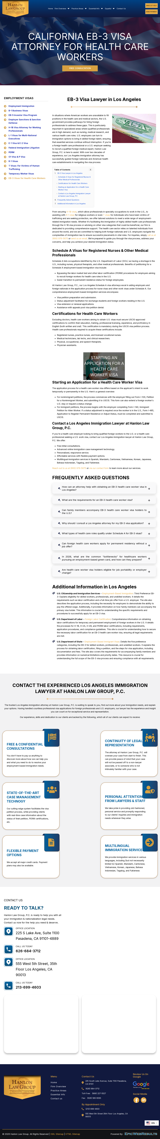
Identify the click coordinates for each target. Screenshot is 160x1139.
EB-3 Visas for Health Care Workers (27, 178)
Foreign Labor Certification (98, 619)
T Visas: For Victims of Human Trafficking (24, 167)
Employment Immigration (21, 106)
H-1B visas (71, 211)
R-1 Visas (13, 161)
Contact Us (121, 8)
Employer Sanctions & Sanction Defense (25, 121)
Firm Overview (62, 8)
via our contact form (99, 468)
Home (50, 8)
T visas (106, 215)
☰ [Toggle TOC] (90, 170)
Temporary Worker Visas (21, 173)
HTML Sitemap (72, 1134)
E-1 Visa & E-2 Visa (18, 143)
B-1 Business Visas (18, 110)
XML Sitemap (57, 1134)
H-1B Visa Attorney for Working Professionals (25, 129)
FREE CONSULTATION (80, 68)
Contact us (56, 1098)
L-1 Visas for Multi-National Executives (23, 137)
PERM (11, 152)
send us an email (79, 238)
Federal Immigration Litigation (24, 147)
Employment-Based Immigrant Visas (101, 641)
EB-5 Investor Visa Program (23, 115)
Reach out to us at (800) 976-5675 (69, 468)
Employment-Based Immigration (117, 593)
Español (110, 8)
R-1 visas (70, 215)
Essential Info (96, 8)
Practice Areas (79, 8)
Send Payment (151, 12)
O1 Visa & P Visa (17, 157)
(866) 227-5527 (151, 5)
